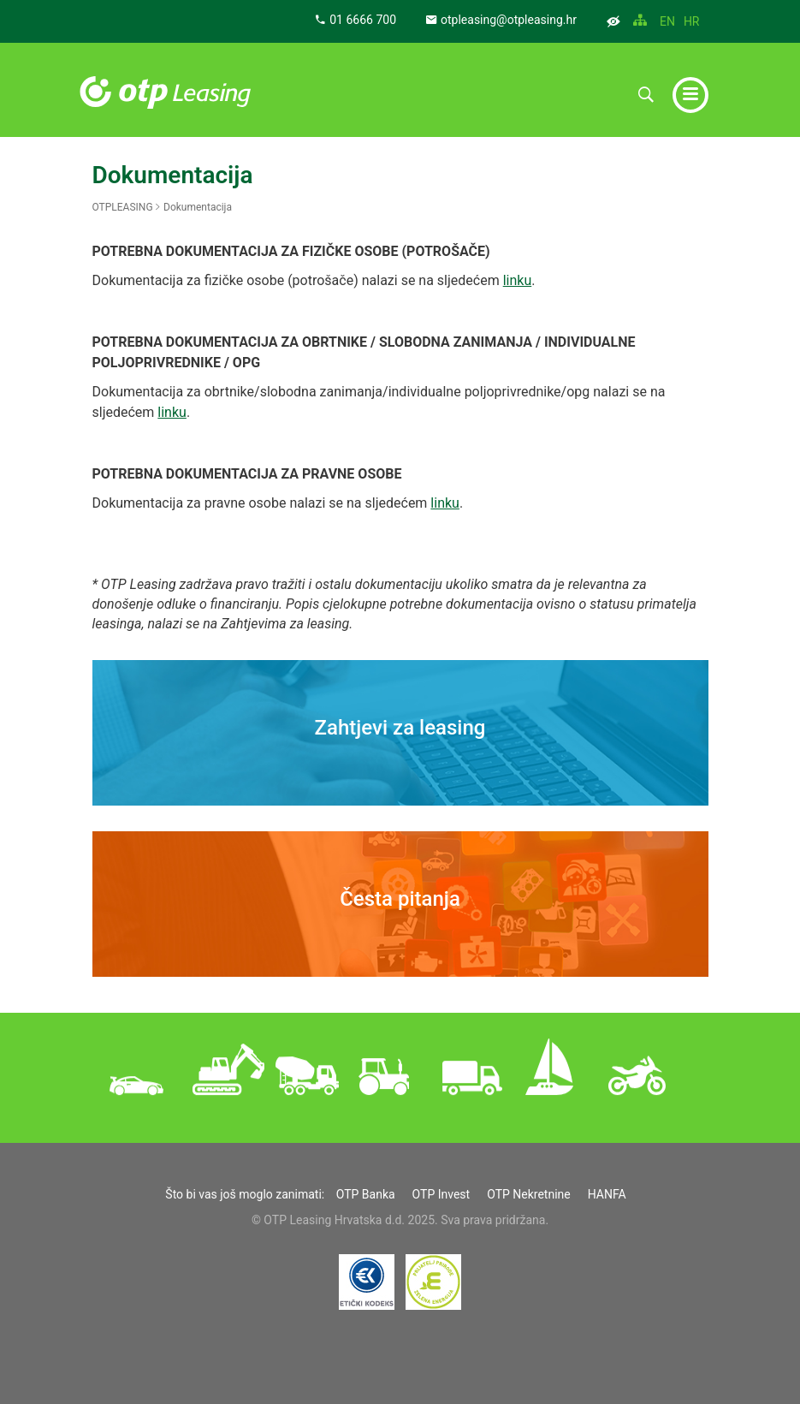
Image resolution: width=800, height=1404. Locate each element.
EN (667, 21)
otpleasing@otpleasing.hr (501, 20)
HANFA (607, 1194)
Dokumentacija (197, 207)
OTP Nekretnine (529, 1194)
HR (692, 21)
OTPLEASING (122, 207)
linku (517, 280)
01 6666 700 (356, 20)
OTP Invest (441, 1194)
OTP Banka (365, 1194)
